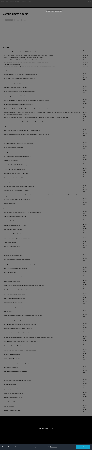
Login (89, 1)
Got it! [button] (82, 447)
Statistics (17, 1)
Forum (29, 1)
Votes (6, 1)
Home (2, 1)
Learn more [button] (53, 447)
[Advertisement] (46, 33)
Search (12, 1)
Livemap (24, 1)
